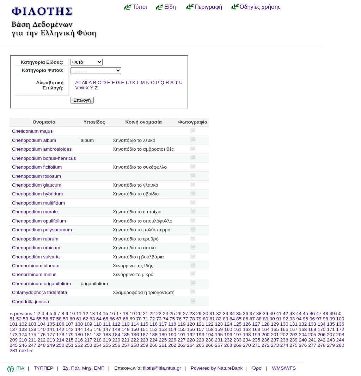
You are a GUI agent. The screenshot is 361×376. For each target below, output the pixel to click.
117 (163, 324)
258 (135, 345)
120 (191, 324)
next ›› (26, 350)
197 (237, 334)
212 (42, 340)
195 (219, 334)
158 (210, 329)
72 (152, 318)
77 (185, 318)
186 (135, 334)
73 (158, 318)
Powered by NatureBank (217, 368)
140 (42, 329)
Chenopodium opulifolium (39, 221)
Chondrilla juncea (30, 301)
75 (172, 318)
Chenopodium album (34, 140)
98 (325, 318)
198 (247, 334)
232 (228, 340)
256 (116, 345)
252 (79, 345)
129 (275, 324)
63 (92, 318)
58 (59, 318)
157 (200, 329)
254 (97, 345)
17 (119, 313)
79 (199, 318)
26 (179, 313)
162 (247, 329)
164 (266, 329)
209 (14, 340)
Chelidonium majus (32, 131)
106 (60, 324)
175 (32, 334)
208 (340, 334)
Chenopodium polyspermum (42, 229)
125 (237, 324)
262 (172, 345)
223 (144, 340)
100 (340, 318)
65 (105, 318)
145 (88, 329)
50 (339, 313)
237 (275, 340)
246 (23, 345)
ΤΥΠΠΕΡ (43, 368)
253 (88, 345)
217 (88, 340)
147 (107, 329)
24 (165, 313)
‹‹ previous (21, 313)
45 (305, 313)
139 (32, 329)
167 (293, 329)
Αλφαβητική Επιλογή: (50, 85)
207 (331, 334)
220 (116, 340)
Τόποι (140, 7)
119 (182, 324)
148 (116, 329)
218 (97, 340)
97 (319, 318)
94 (298, 318)
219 (107, 340)
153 (163, 329)
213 (51, 340)
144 (79, 329)
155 (182, 329)
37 (252, 313)
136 (340, 324)
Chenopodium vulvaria (36, 256)
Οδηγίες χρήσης (260, 7)
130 (284, 324)
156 (191, 329)
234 (247, 340)
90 (272, 318)
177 (51, 334)
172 (340, 329)
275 (293, 345)
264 (191, 345)
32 (218, 313)
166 (284, 329)
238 (284, 340)
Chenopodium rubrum (35, 239)
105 (51, 324)
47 (319, 313)
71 (145, 318)
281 (14, 350)
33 (225, 313)
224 (153, 340)
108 (79, 324)
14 (99, 313)
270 (247, 345)
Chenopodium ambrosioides (42, 149)
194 (210, 334)
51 (12, 318)
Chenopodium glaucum (36, 185)
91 (278, 318)
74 (165, 318)
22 (152, 313)
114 (135, 324)
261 (163, 345)
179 (70, 334)
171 (331, 329)
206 (322, 334)
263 (182, 345)
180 (79, 334)
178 (60, 334)
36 (245, 313)
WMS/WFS (284, 368)
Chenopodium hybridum (37, 193)
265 (200, 345)
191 (182, 334)
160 (228, 329)
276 (303, 345)
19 (132, 313)
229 (200, 340)
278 (322, 345)
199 (256, 334)
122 (210, 324)
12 (85, 313)
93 (292, 318)
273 (275, 345)
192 (191, 334)
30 (205, 313)
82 (218, 318)
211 (32, 340)
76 (179, 318)
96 (312, 318)
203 (293, 334)
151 (144, 329)
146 (97, 329)
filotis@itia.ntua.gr (162, 368)
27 (185, 313)
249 (51, 345)
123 (219, 324)
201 (275, 334)
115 (144, 324)
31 (212, 313)
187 (144, 334)
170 (322, 329)
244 (340, 340)
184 (116, 334)
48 (325, 313)
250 (60, 345)
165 (275, 329)
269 (237, 345)
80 (205, 318)
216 (79, 340)
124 (228, 324)
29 (199, 313)
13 (92, 313)
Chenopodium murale (35, 211)
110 (97, 324)
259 (144, 345)
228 (191, 340)
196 (228, 334)
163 (256, 329)
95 (305, 318)
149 (126, 329)
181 (88, 334)
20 (138, 313)
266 (210, 345)
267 (219, 345)
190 (172, 334)
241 (312, 340)
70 (138, 318)
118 (172, 324)
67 (119, 318)
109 (88, 324)
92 (285, 318)
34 (232, 313)
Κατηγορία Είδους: (42, 62)
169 (312, 329)
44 (298, 313)
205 (312, 334)
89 (265, 318)
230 (210, 340)
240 (303, 340)
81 (212, 318)
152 (153, 329)
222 (135, 340)
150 (135, 329)
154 (172, 329)
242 (322, 340)
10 (72, 313)
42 (285, 313)
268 (228, 345)
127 (256, 324)
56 (45, 318)
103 (32, 324)
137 (14, 329)
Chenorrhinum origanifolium (41, 283)
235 (256, 340)
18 (125, 313)
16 (112, 313)
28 (192, 313)
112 (116, 324)
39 (265, 313)
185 (126, 334)
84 (232, 318)
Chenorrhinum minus (34, 274)
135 (331, 324)
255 (107, 345)
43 (292, 313)
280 (340, 345)
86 (245, 318)
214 (60, 340)
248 (42, 345)
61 (78, 318)
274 (284, 345)
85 (238, 318)
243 (331, 340)
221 (126, 340)
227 (182, 340)
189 (163, 334)
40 (272, 313)
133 (312, 324)
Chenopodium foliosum (36, 176)
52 (19, 318)
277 (312, 345)
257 (126, 345)
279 (331, 345)
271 (256, 345)
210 (23, 340)
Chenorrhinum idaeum (36, 265)
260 (153, 345)
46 (312, 313)
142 (60, 329)
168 (303, 329)
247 (32, 345)
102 (23, 324)
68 (125, 318)
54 (32, 318)
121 (200, 324)
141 (51, 329)
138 (23, 329)
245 (14, 345)
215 (70, 340)
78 (192, 318)
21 (145, 313)
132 (303, 324)
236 (266, 340)
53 (25, 318)
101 (14, 324)
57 (52, 318)
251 (70, 345)
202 (284, 334)
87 (252, 318)
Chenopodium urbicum (36, 247)
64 (99, 318)
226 (172, 340)
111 (107, 324)
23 (158, 313)
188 (153, 334)
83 (225, 318)
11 (78, 313)
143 (70, 329)
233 (237, 340)
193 (200, 334)
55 (39, 318)
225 (163, 340)
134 (322, 324)
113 (126, 324)
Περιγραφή (208, 7)
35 (238, 313)
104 (42, 324)
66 (112, 318)
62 (85, 318)
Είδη (170, 7)
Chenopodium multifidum (38, 203)
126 (247, 324)
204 (303, 334)
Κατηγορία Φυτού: (42, 70)
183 (107, 334)
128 (266, 324)
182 (97, 334)
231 (219, 340)
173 (14, 334)
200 (266, 334)
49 (332, 313)
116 (153, 324)
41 (278, 313)
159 (219, 329)
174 (23, 334)
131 (293, 324)
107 (70, 324)
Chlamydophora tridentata (39, 292)
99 (332, 318)
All (77, 82)
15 (105, 313)
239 (293, 340)
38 (259, 313)
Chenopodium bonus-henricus (44, 158)
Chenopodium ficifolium (37, 167)
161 (237, 329)
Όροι (257, 368)
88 (259, 318)
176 (42, 334)
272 (266, 345)
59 (65, 318)
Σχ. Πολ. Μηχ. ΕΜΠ (83, 368)
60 (72, 318)
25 (172, 313)
